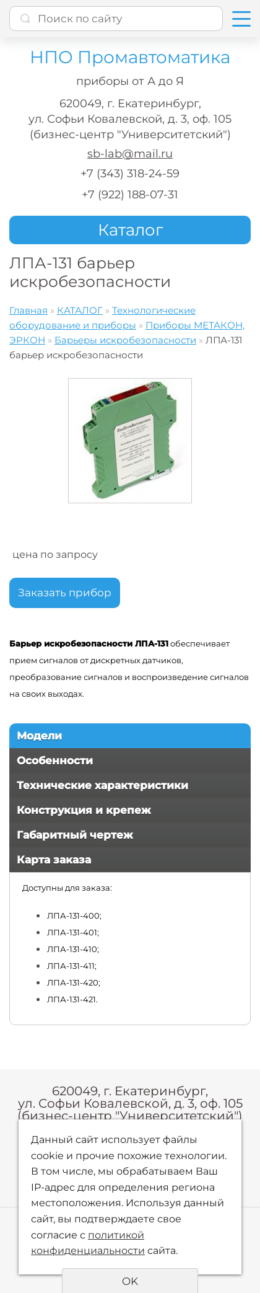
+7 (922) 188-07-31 (130, 194)
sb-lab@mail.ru (130, 154)
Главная (28, 310)
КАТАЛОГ (80, 310)
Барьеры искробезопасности (125, 340)
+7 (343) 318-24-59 (130, 173)
